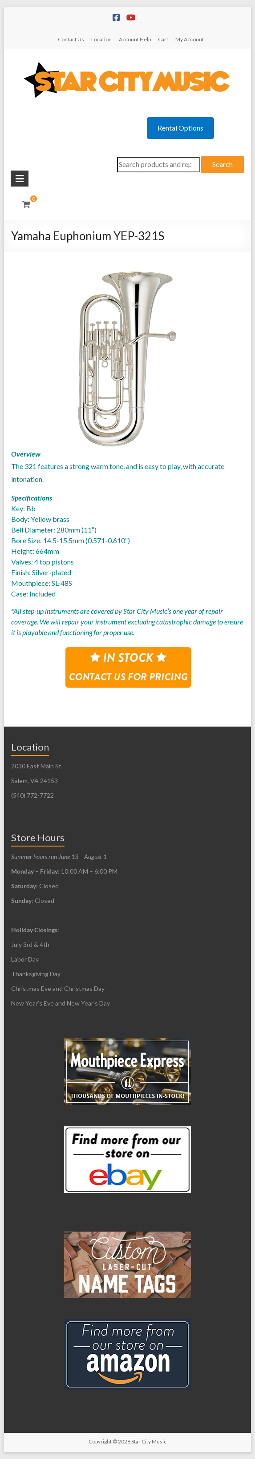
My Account (189, 39)
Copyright (100, 1441)
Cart (163, 39)
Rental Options (180, 127)
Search (222, 164)
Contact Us (71, 39)
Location (101, 39)
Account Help (135, 39)
